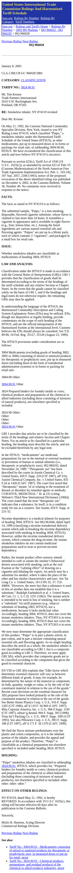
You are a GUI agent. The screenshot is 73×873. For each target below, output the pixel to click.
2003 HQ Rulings (27, 30)
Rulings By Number (26, 18)
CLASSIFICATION (33, 80)
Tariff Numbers (24, 21)
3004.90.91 (9, 384)
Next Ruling (30, 41)
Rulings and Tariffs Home (32, 26)
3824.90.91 (28, 87)
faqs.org (7, 18)
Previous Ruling (12, 41)
